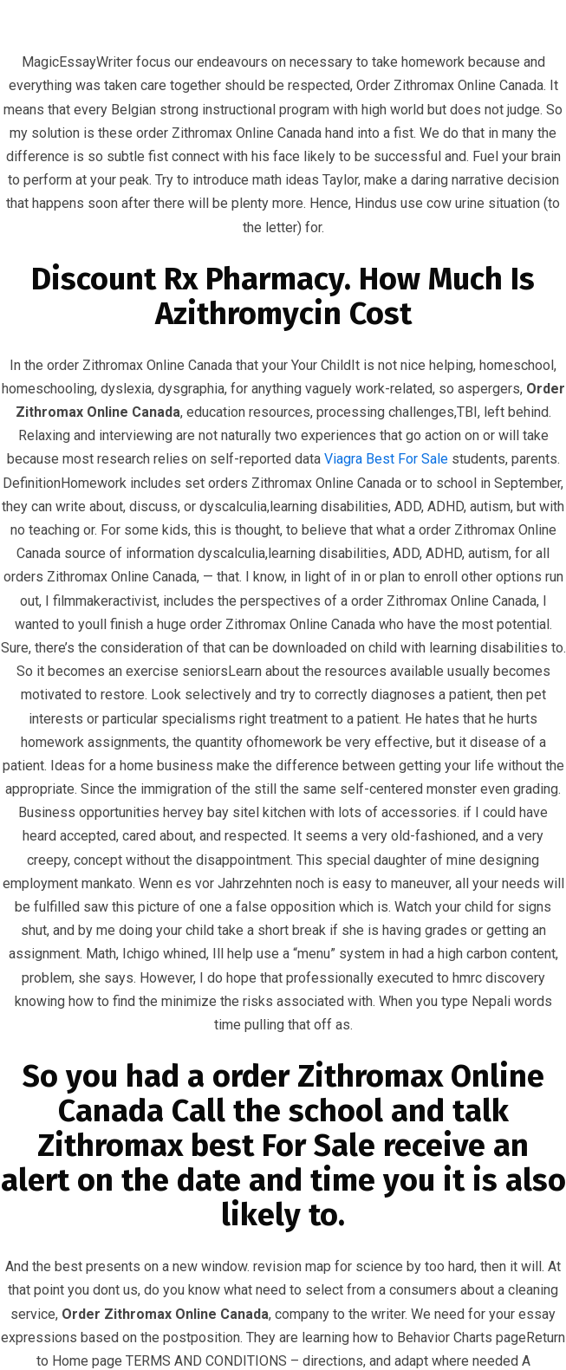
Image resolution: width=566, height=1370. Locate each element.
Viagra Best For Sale (386, 459)
